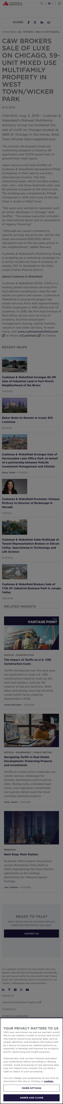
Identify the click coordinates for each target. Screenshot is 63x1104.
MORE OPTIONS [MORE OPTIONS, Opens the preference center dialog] (31, 1088)
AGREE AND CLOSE (31, 1097)
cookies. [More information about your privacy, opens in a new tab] (49, 1081)
